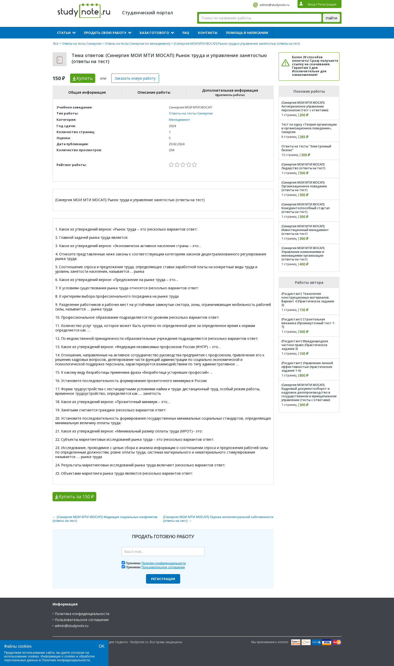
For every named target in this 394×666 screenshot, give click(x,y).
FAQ (185, 32)
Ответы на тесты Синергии (82, 43)
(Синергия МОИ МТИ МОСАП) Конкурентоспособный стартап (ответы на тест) (305, 208)
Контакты (207, 32)
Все (56, 43)
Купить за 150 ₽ (76, 496)
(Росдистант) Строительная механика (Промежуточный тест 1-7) (308, 323)
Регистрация (163, 579)
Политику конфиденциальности (163, 563)
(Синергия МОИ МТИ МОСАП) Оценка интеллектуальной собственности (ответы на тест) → (218, 519)
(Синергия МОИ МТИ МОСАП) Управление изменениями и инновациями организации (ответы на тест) (303, 253)
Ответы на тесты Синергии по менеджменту (137, 43)
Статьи (64, 32)
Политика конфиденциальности (82, 613)
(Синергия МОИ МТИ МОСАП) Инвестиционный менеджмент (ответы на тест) (305, 230)
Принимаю (156, 563)
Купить (84, 78)
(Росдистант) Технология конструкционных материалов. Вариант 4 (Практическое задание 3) (307, 299)
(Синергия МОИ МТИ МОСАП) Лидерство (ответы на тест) (303, 166)
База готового (154, 32)
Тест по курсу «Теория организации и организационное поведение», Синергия (309, 128)
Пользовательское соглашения (163, 567)
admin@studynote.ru (274, 5)
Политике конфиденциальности (66, 660)
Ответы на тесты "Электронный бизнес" (306, 148)
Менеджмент (179, 119)
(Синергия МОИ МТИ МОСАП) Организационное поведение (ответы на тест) (304, 186)
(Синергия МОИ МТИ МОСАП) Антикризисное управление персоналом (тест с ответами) (304, 106)
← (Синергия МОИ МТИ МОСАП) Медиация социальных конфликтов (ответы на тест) (105, 519)
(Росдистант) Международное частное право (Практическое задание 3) (304, 345)
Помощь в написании (247, 32)
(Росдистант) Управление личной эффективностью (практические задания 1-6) (307, 367)
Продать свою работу (105, 32)
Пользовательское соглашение (82, 619)
